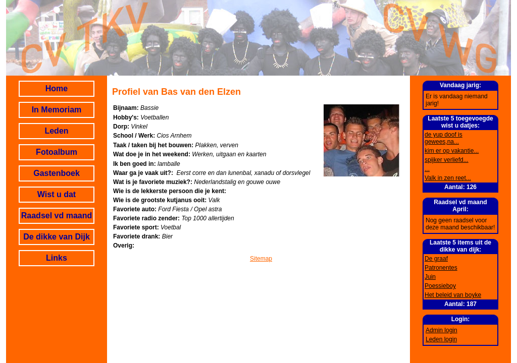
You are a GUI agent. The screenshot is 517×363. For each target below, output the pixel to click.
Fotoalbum (56, 152)
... (427, 168)
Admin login (441, 330)
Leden (56, 131)
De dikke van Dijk (56, 236)
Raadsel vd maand (56, 215)
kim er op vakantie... (452, 150)
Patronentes (441, 267)
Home (56, 88)
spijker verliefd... (447, 159)
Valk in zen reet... (448, 178)
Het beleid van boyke (453, 294)
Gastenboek (56, 173)
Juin (430, 276)
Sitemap (261, 258)
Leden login (441, 339)
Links (56, 258)
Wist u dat (56, 194)
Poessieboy (440, 285)
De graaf (436, 258)
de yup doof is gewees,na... (443, 138)
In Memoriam (57, 109)
